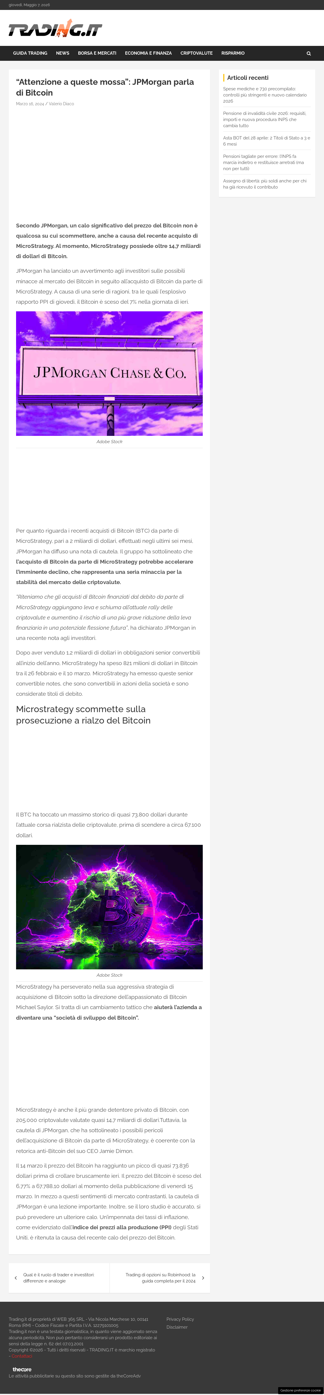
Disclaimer (177, 1327)
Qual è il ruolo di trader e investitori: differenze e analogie (58, 1278)
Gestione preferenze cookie (300, 1390)
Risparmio (233, 53)
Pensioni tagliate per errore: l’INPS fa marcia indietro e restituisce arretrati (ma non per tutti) (263, 162)
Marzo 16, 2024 (30, 103)
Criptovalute (197, 53)
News (62, 53)
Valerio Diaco (61, 103)
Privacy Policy (180, 1319)
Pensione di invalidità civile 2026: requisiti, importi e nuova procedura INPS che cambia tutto (264, 119)
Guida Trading (30, 53)
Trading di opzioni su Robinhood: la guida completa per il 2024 (160, 1278)
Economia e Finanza (148, 53)
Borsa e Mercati (97, 53)
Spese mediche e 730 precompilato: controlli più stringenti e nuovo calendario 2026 (265, 95)
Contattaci (22, 1356)
